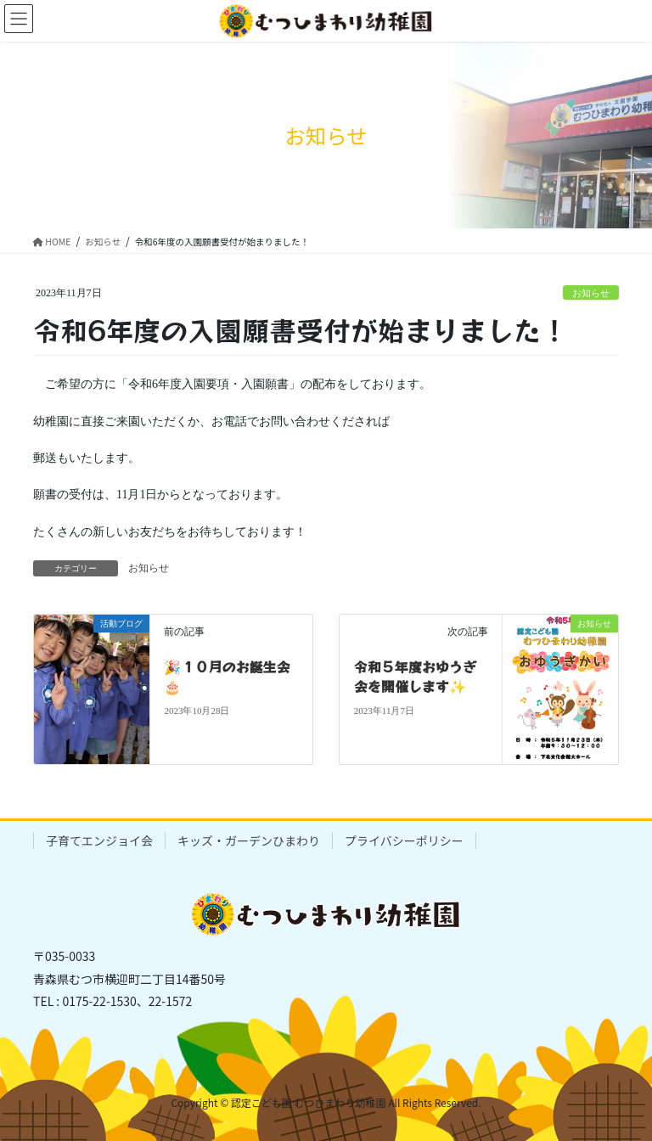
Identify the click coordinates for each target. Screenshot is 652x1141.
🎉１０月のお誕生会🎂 (226, 675)
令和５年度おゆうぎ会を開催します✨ (415, 675)
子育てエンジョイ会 (99, 840)
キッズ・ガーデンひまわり (248, 840)
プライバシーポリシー (404, 840)
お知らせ (591, 293)
